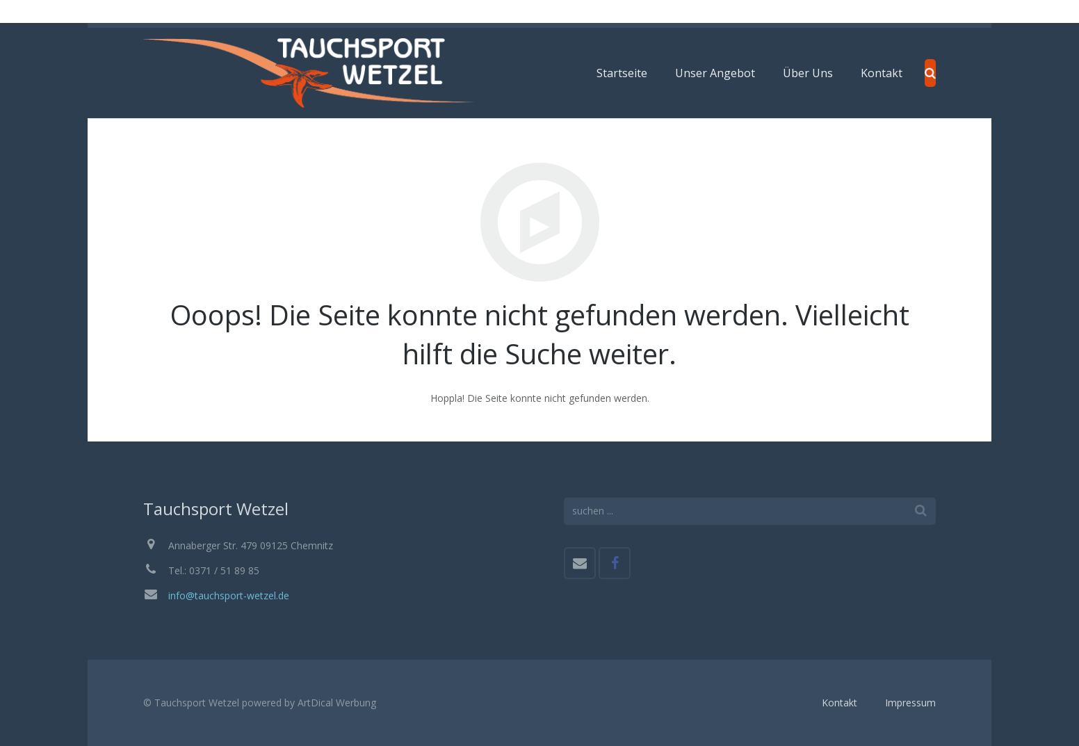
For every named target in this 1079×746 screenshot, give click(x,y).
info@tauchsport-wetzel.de (228, 595)
